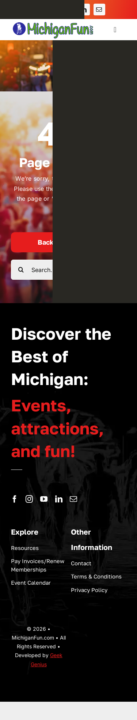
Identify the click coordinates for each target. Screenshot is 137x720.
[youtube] (43, 499)
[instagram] (29, 499)
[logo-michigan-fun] (53, 22)
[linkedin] (58, 499)
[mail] (73, 499)
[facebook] (14, 499)
